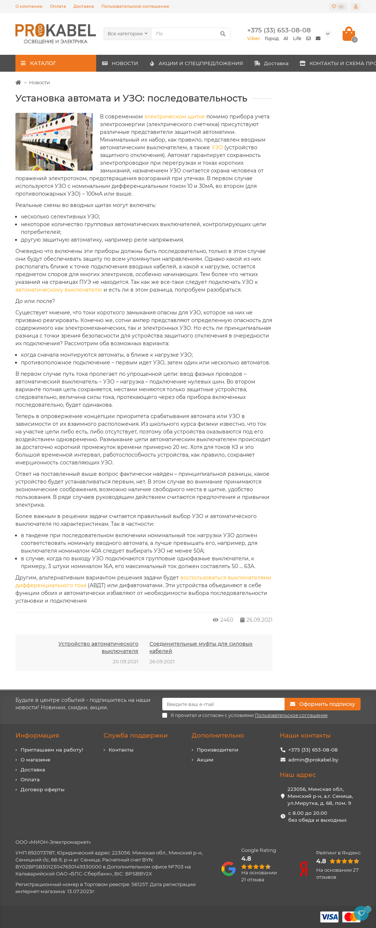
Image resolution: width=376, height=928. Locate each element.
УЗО (217, 147)
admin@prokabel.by (313, 760)
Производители (217, 750)
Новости (39, 82)
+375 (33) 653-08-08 (313, 750)
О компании (29, 6)
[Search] (191, 34)
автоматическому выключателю (58, 289)
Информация (37, 735)
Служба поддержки (136, 735)
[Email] (223, 704)
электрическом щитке (174, 116)
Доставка (83, 6)
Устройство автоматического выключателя (98, 647)
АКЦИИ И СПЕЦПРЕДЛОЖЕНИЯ (220, 63)
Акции (205, 760)
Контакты (121, 750)
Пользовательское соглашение (135, 6)
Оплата (58, 6)
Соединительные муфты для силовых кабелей (201, 647)
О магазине (35, 760)
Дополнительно (218, 735)
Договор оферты (43, 789)
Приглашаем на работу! (52, 750)
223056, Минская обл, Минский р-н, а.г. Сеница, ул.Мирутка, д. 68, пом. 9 (320, 796)
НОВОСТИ (128, 63)
